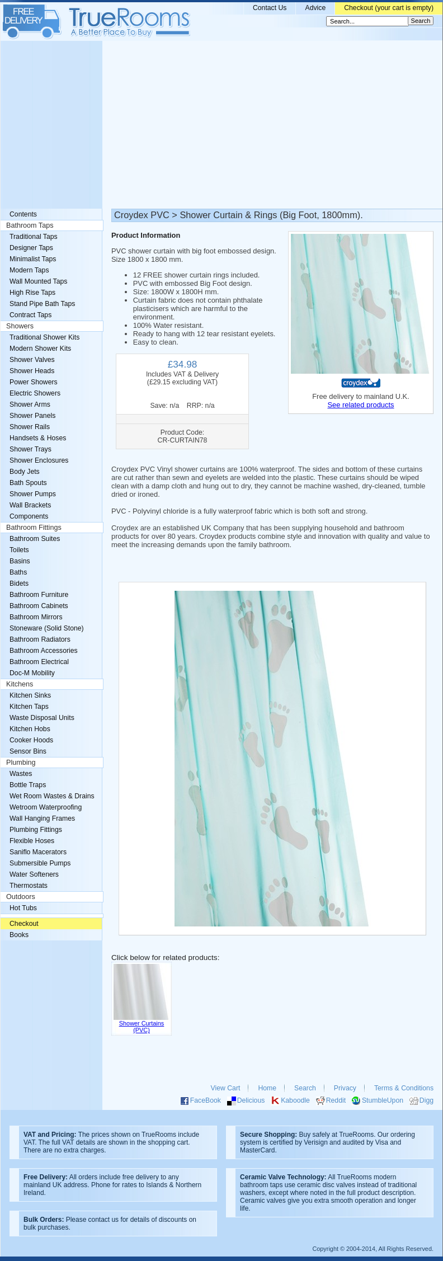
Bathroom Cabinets (39, 606)
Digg (426, 1100)
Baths (18, 572)
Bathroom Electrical (39, 662)
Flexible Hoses (32, 841)
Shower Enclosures (39, 460)
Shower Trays (30, 449)
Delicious (251, 1100)
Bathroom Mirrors (36, 617)
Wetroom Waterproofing (46, 807)
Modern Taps (29, 270)
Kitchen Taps (29, 707)
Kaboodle (295, 1100)
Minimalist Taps (33, 259)
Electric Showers (35, 393)
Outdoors (20, 897)
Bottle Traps (28, 785)
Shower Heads (32, 371)
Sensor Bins (28, 751)
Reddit (336, 1100)
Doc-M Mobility (32, 673)
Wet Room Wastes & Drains (52, 796)
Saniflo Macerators (38, 852)
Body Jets (25, 472)
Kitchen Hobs (30, 729)
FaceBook (205, 1100)
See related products (360, 405)
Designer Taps (31, 248)
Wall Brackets (30, 505)
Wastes (21, 774)
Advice (315, 8)
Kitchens (19, 684)
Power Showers (34, 382)
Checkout (24, 924)
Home (267, 1088)
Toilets (19, 550)
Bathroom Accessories (44, 651)
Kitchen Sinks (30, 695)
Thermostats (29, 886)
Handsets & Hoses (38, 438)
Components (29, 516)
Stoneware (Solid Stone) (47, 628)
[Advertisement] (221, 124)
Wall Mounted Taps (38, 281)
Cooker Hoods (31, 740)
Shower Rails (30, 427)
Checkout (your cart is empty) (388, 8)
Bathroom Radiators (40, 639)
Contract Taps (30, 315)
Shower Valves (32, 360)
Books (19, 935)
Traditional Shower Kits (44, 337)
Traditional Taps (34, 237)
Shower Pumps (33, 494)
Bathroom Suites (35, 539)
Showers (20, 326)
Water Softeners (34, 874)
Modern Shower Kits (40, 348)
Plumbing (21, 762)
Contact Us (270, 8)
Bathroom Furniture (39, 595)
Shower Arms (30, 404)
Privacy (345, 1088)
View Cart (226, 1088)
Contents (23, 214)
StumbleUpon (382, 1100)
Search (305, 1088)
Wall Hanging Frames (42, 818)
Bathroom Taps (29, 225)
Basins (20, 561)
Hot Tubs (23, 908)
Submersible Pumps (40, 863)
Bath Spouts (28, 483)
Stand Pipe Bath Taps (42, 304)
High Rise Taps (32, 293)
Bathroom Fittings (34, 527)
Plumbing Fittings (36, 830)
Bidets (19, 583)
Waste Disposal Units (42, 718)
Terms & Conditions (403, 1088)
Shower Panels (32, 416)
